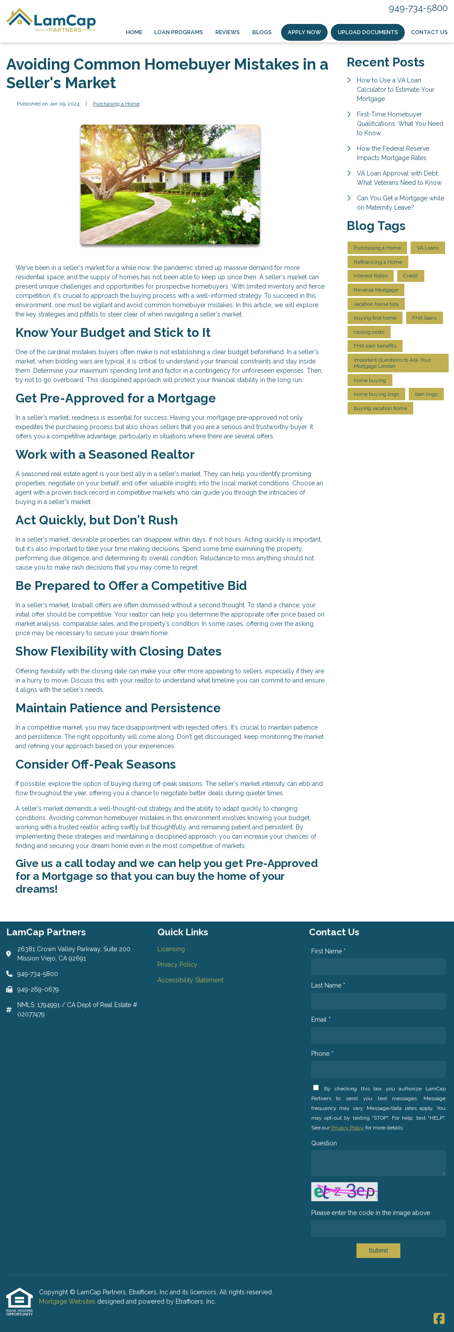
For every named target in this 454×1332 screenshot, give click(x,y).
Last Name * (328, 985)
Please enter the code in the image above (370, 1212)
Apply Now (304, 32)
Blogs (262, 32)
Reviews (227, 32)
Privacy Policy (347, 1128)
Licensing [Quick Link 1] (171, 949)
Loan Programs (178, 32)
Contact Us (429, 32)
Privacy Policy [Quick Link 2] (177, 964)
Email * (321, 1019)
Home (134, 32)
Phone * (322, 1053)
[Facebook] (439, 1319)
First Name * (328, 951)
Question (324, 1143)
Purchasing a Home (116, 104)
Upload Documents (368, 32)
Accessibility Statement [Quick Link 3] (190, 980)
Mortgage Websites (68, 1301)
